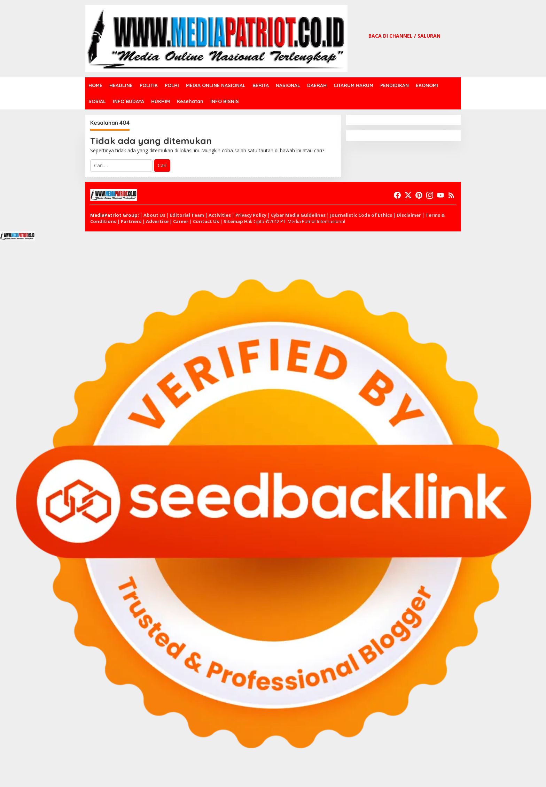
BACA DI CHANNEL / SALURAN (404, 35)
